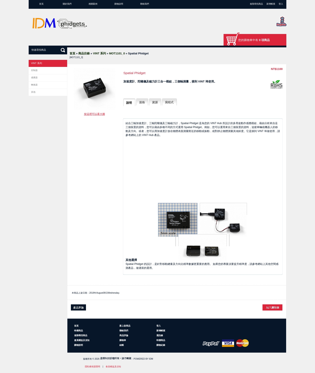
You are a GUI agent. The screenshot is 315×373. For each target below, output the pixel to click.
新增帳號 (270, 4)
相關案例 (93, 4)
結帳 (121, 345)
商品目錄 (84, 53)
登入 (281, 4)
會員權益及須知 (81, 340)
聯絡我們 (144, 4)
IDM (151, 359)
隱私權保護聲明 (92, 366)
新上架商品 (124, 326)
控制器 (34, 70)
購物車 (122, 340)
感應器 (34, 77)
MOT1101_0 (117, 53)
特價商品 (78, 330)
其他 (33, 92)
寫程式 (169, 102)
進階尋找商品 (256, 4)
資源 (155, 102)
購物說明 (118, 4)
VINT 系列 (99, 53)
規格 (142, 102)
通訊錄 (159, 335)
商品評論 (123, 335)
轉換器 (34, 85)
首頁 (41, 4)
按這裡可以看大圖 (94, 114)
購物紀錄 (160, 345)
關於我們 (67, 4)
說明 (129, 102)
